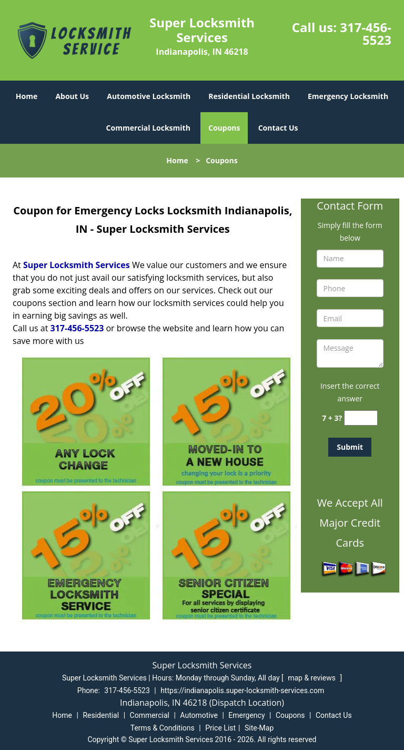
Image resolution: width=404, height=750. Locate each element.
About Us (72, 96)
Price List (220, 728)
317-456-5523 (365, 33)
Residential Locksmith (249, 96)
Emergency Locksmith (348, 96)
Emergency (246, 715)
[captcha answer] (361, 418)
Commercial (149, 715)
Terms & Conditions (162, 728)
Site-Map (259, 728)
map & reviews (312, 678)
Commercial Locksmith (148, 128)
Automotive (199, 715)
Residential (101, 715)
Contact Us (278, 128)
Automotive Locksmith (148, 96)
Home (26, 96)
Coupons (224, 128)
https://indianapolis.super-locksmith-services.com (242, 690)
